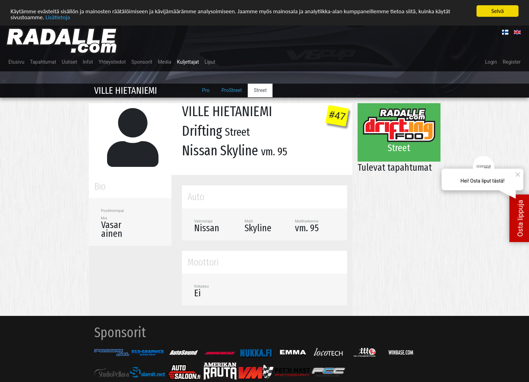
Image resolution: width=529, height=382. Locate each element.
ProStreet (231, 90)
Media (164, 61)
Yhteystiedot (112, 61)
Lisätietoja (57, 16)
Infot (88, 61)
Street (260, 90)
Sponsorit (141, 61)
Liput (210, 61)
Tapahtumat (43, 61)
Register (512, 61)
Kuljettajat (188, 61)
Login (491, 61)
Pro (206, 90)
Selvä (497, 10)
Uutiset (69, 61)
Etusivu (16, 61)
